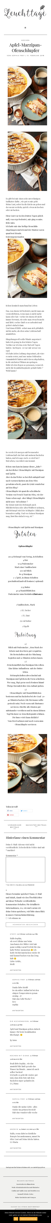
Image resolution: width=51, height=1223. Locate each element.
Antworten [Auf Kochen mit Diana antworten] (15, 1089)
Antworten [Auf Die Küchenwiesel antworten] (15, 1046)
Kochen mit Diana (19, 1056)
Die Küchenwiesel (20, 1021)
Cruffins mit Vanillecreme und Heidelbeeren (26, 1191)
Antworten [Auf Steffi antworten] (15, 970)
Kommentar (12, 855)
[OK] (48, 1216)
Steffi (13, 934)
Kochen (26, 40)
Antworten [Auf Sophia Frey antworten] (18, 1010)
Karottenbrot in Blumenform (25, 1184)
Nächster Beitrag (36, 825)
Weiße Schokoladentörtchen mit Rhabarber (25, 1187)
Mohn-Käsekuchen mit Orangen (25, 1197)
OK (16, 1219)
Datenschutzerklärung (28, 1219)
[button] (25, 27)
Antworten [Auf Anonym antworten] (15, 1148)
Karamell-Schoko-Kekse (25, 1194)
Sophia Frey (18, 55)
